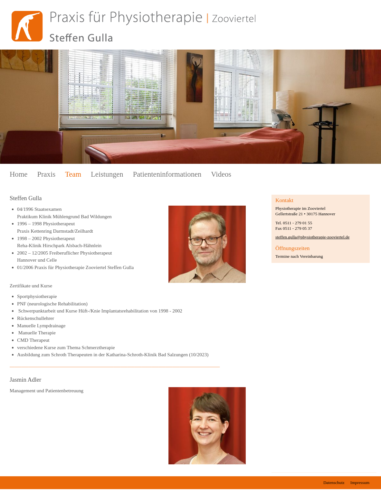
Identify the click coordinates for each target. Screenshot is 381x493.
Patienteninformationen (167, 174)
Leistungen (107, 174)
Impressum (359, 482)
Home (18, 174)
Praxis (46, 174)
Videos (221, 174)
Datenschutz (334, 482)
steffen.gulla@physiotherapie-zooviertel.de (312, 237)
